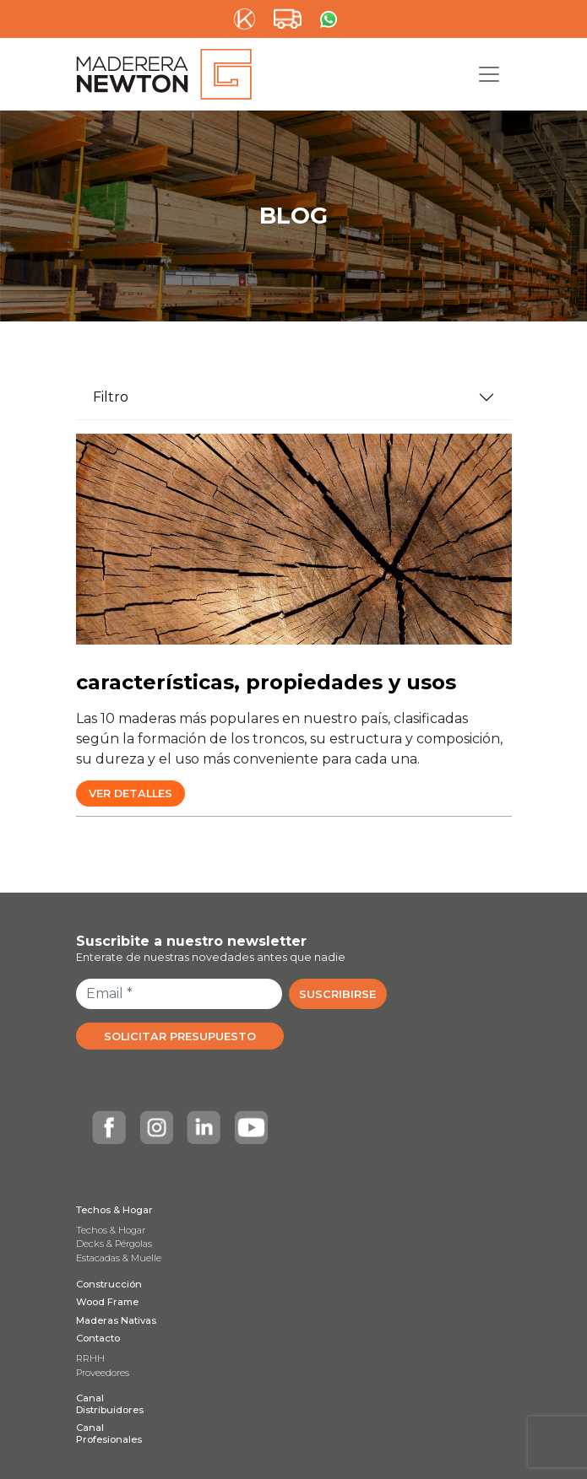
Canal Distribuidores (110, 1403)
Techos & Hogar (114, 1210)
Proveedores (102, 1373)
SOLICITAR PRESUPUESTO (180, 1036)
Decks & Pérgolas (114, 1244)
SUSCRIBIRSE (337, 994)
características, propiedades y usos (266, 682)
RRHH (90, 1358)
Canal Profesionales (109, 1433)
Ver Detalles (130, 793)
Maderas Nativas (116, 1320)
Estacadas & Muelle (118, 1258)
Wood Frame (107, 1302)
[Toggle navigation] (489, 74)
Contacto (98, 1338)
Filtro (110, 397)
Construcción (109, 1284)
